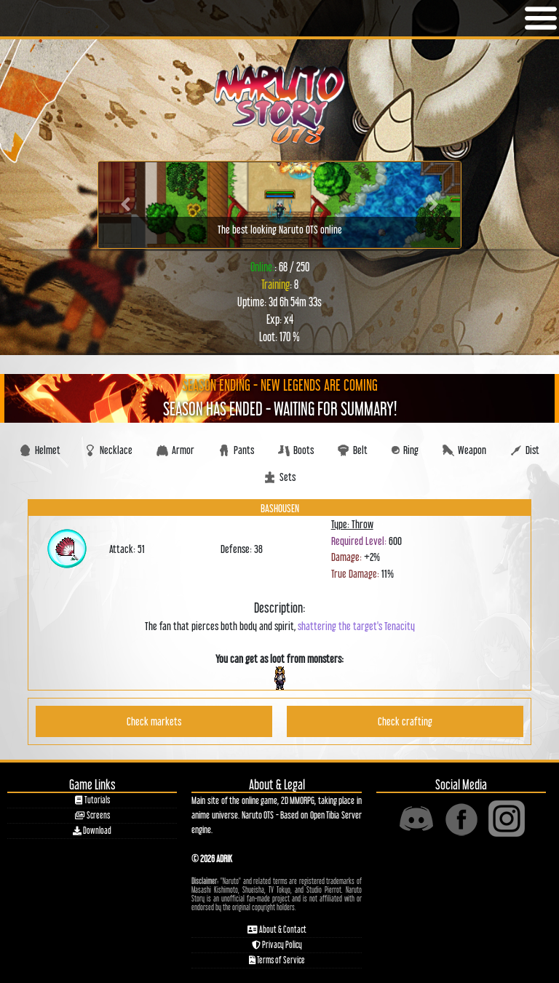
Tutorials (92, 800)
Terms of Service (277, 960)
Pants (236, 449)
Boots (296, 449)
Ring (405, 449)
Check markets (154, 721)
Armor (175, 449)
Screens (92, 815)
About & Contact (276, 929)
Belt (353, 449)
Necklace (108, 449)
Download (92, 830)
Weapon (464, 449)
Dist (524, 449)
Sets (280, 476)
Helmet (40, 449)
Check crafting (405, 721)
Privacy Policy (277, 944)
